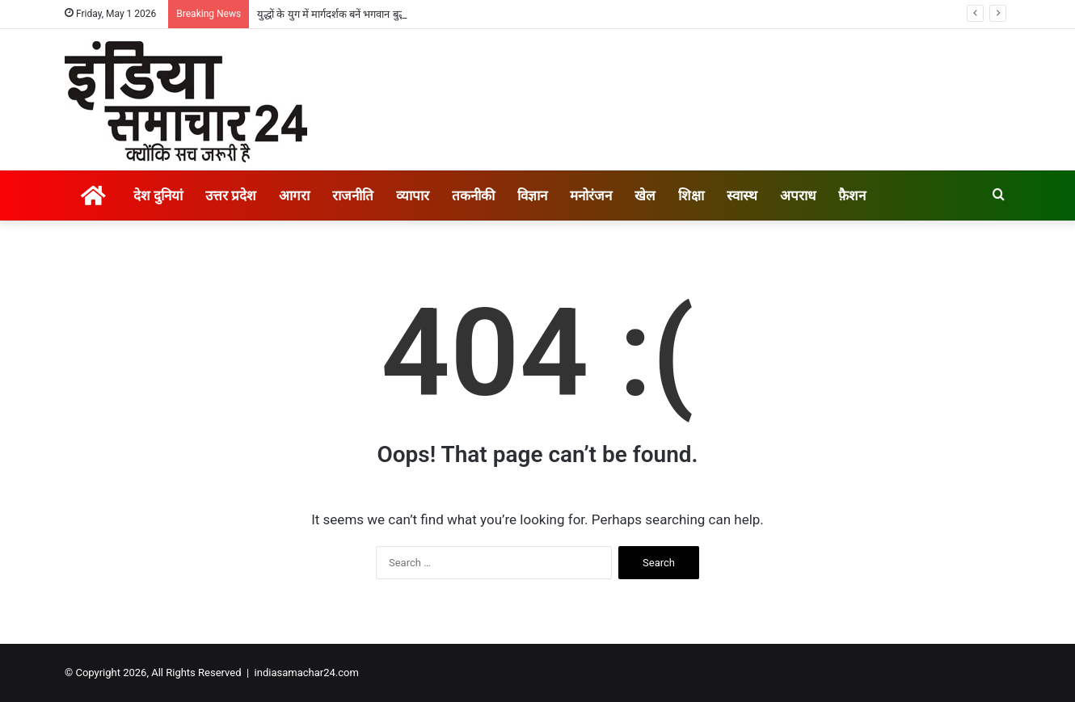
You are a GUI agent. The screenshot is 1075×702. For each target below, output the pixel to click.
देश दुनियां (158, 195)
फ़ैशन (852, 195)
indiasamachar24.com (307, 672)
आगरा (294, 195)
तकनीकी (473, 195)
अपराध (798, 195)
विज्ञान (532, 195)
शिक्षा (691, 195)
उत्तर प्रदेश (230, 195)
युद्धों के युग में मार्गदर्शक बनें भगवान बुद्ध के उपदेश (350, 14)
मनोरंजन (591, 195)
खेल (645, 195)
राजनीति (352, 195)
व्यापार (412, 195)
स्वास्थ (742, 195)
